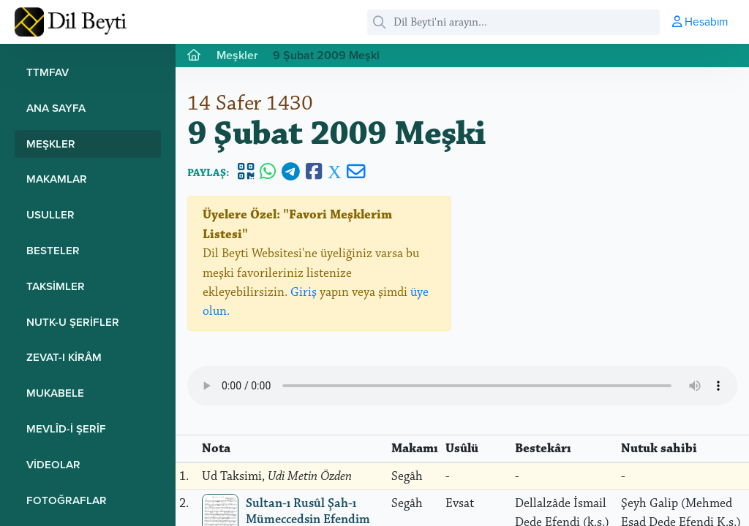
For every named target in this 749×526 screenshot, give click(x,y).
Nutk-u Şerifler (72, 321)
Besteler (53, 250)
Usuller (50, 214)
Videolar (53, 464)
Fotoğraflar (66, 500)
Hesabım (700, 21)
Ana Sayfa (56, 107)
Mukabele (55, 392)
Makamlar (56, 178)
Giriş (303, 292)
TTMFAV (47, 72)
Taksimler (55, 286)
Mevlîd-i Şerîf (66, 428)
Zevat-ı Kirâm (64, 357)
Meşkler (50, 143)
